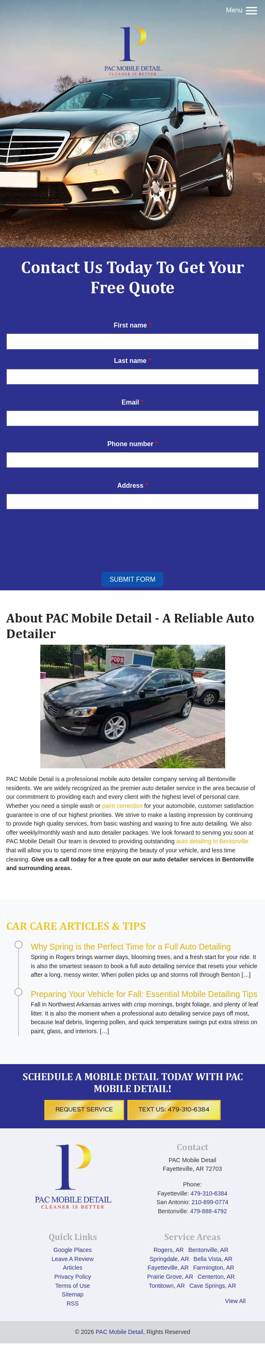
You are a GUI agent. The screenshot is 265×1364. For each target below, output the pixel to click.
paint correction (122, 805)
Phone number (132, 443)
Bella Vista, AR (213, 1259)
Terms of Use (72, 1285)
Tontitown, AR (167, 1285)
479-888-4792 (208, 1211)
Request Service (84, 1110)
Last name (132, 360)
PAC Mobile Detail (119, 1332)
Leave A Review (73, 1259)
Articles (72, 1267)
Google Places (72, 1250)
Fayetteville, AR (168, 1267)
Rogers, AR (169, 1250)
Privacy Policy (72, 1276)
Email (132, 402)
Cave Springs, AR (212, 1285)
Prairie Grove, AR (170, 1276)
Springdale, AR (169, 1259)
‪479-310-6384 (209, 1193)
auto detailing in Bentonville (212, 841)
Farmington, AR (213, 1267)
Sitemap (72, 1294)
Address (132, 485)
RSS (73, 1303)
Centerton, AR (216, 1276)
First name (133, 325)
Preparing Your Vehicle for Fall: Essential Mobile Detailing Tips (144, 994)
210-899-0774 (209, 1202)
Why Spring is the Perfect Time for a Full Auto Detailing (131, 946)
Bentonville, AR (208, 1250)
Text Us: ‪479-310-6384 (174, 1110)
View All (235, 1301)
